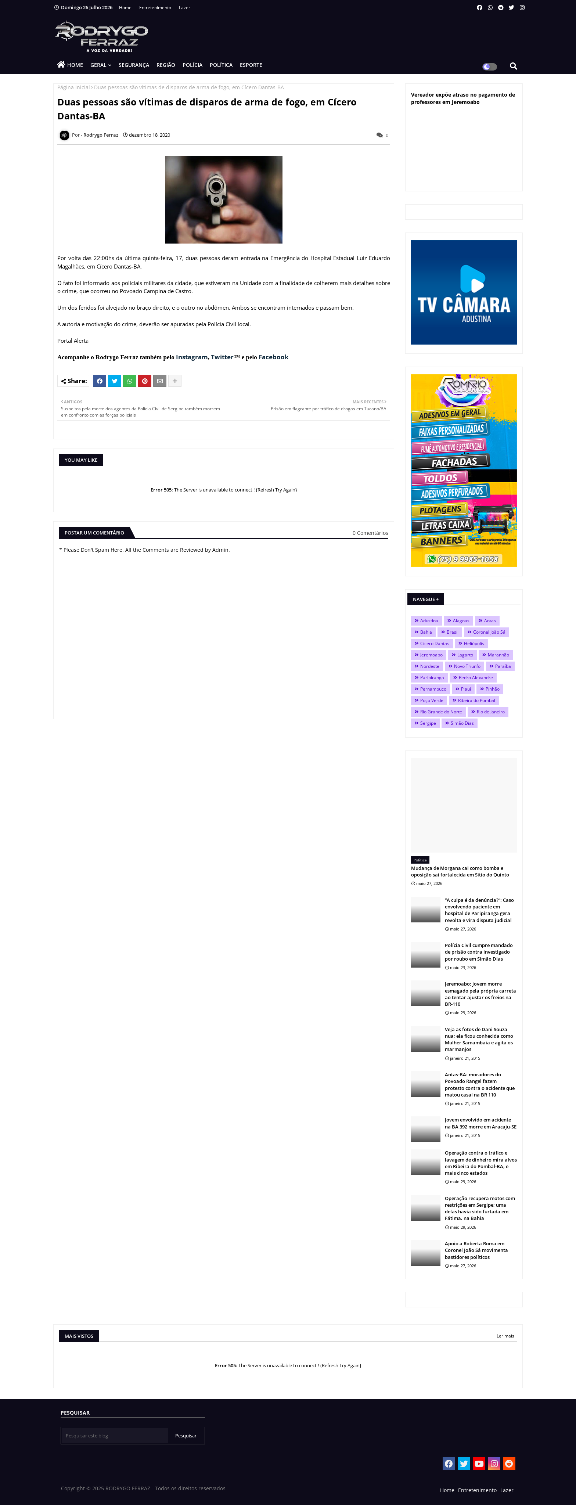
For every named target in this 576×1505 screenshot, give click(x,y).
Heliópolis (474, 643)
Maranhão (498, 655)
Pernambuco (433, 689)
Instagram (192, 357)
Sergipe (428, 723)
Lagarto (465, 655)
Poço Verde (431, 700)
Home (126, 7)
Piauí (466, 689)
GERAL (98, 64)
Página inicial (73, 87)
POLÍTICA (221, 64)
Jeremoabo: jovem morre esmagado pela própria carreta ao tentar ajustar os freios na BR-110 (480, 993)
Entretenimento (155, 7)
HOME (75, 64)
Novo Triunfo (467, 666)
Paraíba (503, 666)
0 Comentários (370, 532)
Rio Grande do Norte (441, 712)
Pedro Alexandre (476, 677)
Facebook (274, 357)
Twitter (222, 357)
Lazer (184, 7)
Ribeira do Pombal (476, 700)
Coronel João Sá (489, 632)
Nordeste (429, 666)
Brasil (452, 632)
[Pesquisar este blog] (115, 1435)
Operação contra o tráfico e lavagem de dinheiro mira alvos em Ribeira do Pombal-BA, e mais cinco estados (481, 1162)
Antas (490, 621)
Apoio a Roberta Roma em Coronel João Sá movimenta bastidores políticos (476, 1250)
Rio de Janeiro (491, 712)
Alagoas (461, 621)
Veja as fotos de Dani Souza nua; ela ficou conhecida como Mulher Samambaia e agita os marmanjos (479, 1039)
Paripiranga (432, 677)
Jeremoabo (431, 655)
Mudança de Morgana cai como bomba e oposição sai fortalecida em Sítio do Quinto (460, 871)
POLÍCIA (192, 64)
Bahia (426, 632)
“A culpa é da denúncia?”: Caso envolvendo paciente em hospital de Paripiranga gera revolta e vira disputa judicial (479, 910)
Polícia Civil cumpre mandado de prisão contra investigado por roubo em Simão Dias (479, 952)
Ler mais (505, 1336)
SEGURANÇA (134, 64)
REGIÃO (165, 64)
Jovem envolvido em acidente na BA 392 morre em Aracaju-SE (480, 1123)
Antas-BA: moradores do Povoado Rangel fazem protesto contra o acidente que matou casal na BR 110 (480, 1084)
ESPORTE (251, 64)
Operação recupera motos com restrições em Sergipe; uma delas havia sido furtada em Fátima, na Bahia (480, 1208)
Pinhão (493, 689)
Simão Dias (462, 723)
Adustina (429, 621)
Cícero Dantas (434, 643)
